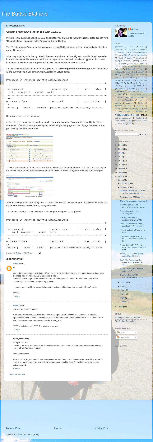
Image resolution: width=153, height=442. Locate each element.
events (128, 72)
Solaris (129, 106)
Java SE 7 (130, 78)
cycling (117, 61)
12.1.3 (131, 47)
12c (141, 47)
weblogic (139, 111)
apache (134, 49)
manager (122, 89)
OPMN (131, 94)
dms (116, 66)
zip (130, 124)
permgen (141, 97)
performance (130, 97)
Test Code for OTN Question (132, 197)
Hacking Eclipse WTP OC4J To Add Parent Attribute (132, 192)
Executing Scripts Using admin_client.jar (130, 212)
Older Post (101, 428)
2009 (120, 168)
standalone (140, 106)
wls (130, 121)
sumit (15, 264)
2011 (120, 161)
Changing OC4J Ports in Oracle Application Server (132, 206)
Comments (123, 337)
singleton (118, 106)
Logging (130, 86)
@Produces (119, 47)
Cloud (121, 58)
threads (117, 109)
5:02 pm (16, 296)
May (123, 294)
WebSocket (140, 118)
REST (141, 100)
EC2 (142, 66)
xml (118, 123)
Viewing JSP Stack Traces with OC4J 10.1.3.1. (131, 255)
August (124, 282)
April (123, 298)
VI (140, 109)
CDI (125, 55)
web (145, 109)
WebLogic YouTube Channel (127, 317)
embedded (119, 72)
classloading (142, 55)
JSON (135, 83)
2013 (120, 153)
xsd (124, 124)
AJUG (126, 49)
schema (118, 103)
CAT (119, 55)
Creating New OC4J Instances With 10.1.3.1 (131, 276)
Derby (145, 61)
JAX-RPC (141, 77)
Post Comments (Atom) (28, 434)
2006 (120, 180)
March (124, 302)
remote (117, 100)
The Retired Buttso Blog (125, 321)
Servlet (140, 103)
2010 (120, 164)
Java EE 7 (119, 77)
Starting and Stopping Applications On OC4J (131, 218)
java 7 (134, 75)
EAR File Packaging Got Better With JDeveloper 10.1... (131, 262)
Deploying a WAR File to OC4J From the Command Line (133, 238)
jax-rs (117, 80)
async (129, 52)
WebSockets (120, 121)
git (134, 72)
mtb (142, 89)
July (123, 286)
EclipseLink (130, 69)
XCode (144, 121)
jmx (145, 80)
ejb (142, 69)
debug (136, 61)
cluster (129, 58)
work (137, 121)
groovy (118, 75)
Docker (124, 66)
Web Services (124, 111)
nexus (145, 91)
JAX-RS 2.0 (128, 80)
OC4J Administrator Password (133, 201)
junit (122, 86)
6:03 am (16, 369)
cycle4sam (140, 58)
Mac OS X (142, 86)
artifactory (120, 52)
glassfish (141, 72)
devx (142, 63)
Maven (132, 88)
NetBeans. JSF (133, 91)
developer (122, 63)
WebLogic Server (127, 114)
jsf (128, 83)
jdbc (138, 80)
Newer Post (13, 428)
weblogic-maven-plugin (123, 118)
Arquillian (143, 49)
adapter (118, 49)
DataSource (127, 61)
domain (133, 66)
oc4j (120, 94)
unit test (134, 109)
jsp (143, 83)
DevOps (133, 63)
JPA (121, 83)
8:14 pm (16, 330)
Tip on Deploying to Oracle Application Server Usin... (132, 225)
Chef (132, 55)
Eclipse (118, 69)
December (125, 183)
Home (58, 428)
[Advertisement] (57, 403)
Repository (129, 100)
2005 (120, 307)
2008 (120, 172)
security (129, 103)
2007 (120, 176)
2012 (120, 157)
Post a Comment (17, 374)
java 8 (142, 75)
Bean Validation (140, 52)
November (125, 187)
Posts (120, 332)
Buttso (16, 305)
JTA (116, 86)
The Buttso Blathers (24, 14)
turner (125, 109)
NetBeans (119, 91)
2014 (120, 149)
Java (127, 75)
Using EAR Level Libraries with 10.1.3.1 (131, 270)
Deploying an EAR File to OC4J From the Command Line (133, 247)
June (123, 290)
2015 (120, 145)
